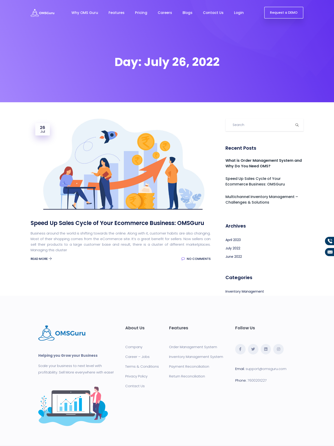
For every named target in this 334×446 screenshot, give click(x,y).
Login (239, 12)
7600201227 (257, 380)
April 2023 (233, 240)
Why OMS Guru (84, 12)
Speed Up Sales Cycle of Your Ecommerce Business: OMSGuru (255, 181)
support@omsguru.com (266, 368)
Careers (165, 12)
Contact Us (213, 12)
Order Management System (193, 346)
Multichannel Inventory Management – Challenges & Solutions (261, 199)
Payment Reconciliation (189, 366)
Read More (41, 259)
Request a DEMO (284, 12)
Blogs (188, 12)
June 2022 (233, 256)
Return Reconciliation (187, 376)
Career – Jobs (137, 356)
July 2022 (232, 248)
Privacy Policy (136, 376)
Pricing (141, 12)
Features (117, 12)
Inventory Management (244, 291)
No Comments (196, 259)
